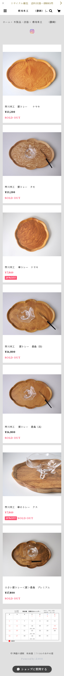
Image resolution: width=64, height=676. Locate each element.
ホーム (6, 22)
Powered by (32, 659)
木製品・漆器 (21, 22)
